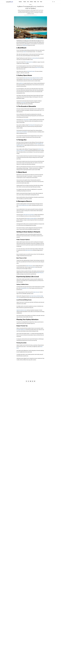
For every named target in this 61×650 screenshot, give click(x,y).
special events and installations (22, 131)
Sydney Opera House (28, 250)
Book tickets (23, 102)
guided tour (21, 83)
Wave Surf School (39, 67)
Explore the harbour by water (22, 310)
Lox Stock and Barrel (35, 58)
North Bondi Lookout (31, 71)
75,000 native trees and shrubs (28, 214)
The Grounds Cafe (27, 119)
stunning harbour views (25, 288)
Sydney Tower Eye (29, 265)
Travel (30, 4)
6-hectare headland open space (23, 205)
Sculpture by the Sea (29, 62)
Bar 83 (34, 267)
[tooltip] (26, 381)
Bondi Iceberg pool (40, 272)
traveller (24, 51)
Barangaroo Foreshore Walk (31, 218)
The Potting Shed (32, 125)
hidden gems (25, 45)
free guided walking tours (21, 329)
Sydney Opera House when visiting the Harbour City (32, 77)
